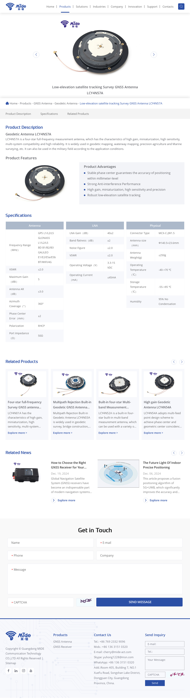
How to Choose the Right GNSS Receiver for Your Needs (68, 465)
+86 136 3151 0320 (121, 663)
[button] (35, 54)
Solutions (82, 6)
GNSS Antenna (43, 103)
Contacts (168, 6)
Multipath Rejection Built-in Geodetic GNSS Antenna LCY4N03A (72, 405)
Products (65, 6)
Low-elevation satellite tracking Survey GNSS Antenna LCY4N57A (121, 103)
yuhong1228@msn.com (118, 658)
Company (117, 6)
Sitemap (11, 663)
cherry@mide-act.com (117, 653)
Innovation (135, 6)
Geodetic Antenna (66, 103)
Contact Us (102, 635)
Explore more (63, 500)
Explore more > (17, 432)
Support (152, 6)
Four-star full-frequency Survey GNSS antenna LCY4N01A (25, 405)
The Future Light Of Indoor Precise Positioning (162, 465)
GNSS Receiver (62, 647)
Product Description (20, 113)
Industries (99, 6)
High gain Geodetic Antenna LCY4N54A (157, 404)
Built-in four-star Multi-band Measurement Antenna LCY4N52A (115, 405)
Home (50, 6)
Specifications (53, 113)
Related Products (84, 113)
